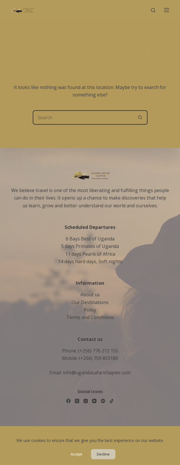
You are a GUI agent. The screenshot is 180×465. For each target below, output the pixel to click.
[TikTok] (111, 401)
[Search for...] (83, 117)
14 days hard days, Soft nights (90, 261)
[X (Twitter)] (77, 401)
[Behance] (103, 401)
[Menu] (166, 10)
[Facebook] (68, 401)
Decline (103, 454)
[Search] (153, 10)
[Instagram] (86, 401)
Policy (90, 310)
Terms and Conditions (90, 317)
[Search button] (140, 117)
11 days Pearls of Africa (90, 254)
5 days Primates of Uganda (90, 246)
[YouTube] (94, 401)
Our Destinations (90, 302)
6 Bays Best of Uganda (90, 239)
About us (90, 294)
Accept (76, 454)
